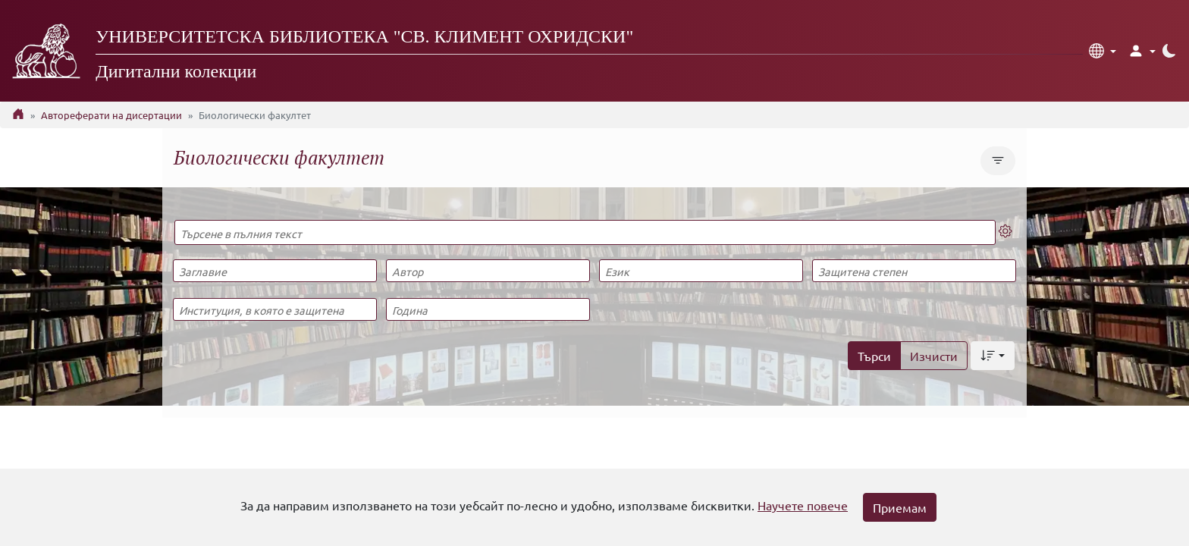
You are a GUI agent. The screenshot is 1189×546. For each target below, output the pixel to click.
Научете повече (803, 505)
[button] (1102, 51)
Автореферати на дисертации (111, 114)
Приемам (900, 507)
